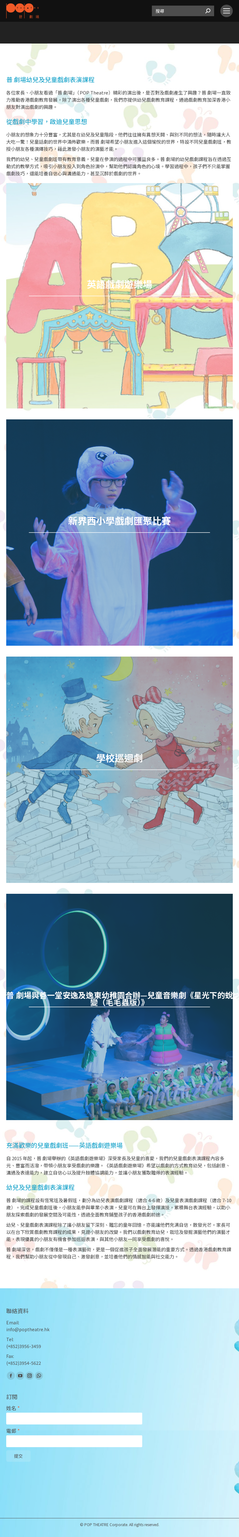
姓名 (13, 1408)
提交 (18, 1456)
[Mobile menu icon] (226, 11)
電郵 (13, 1431)
